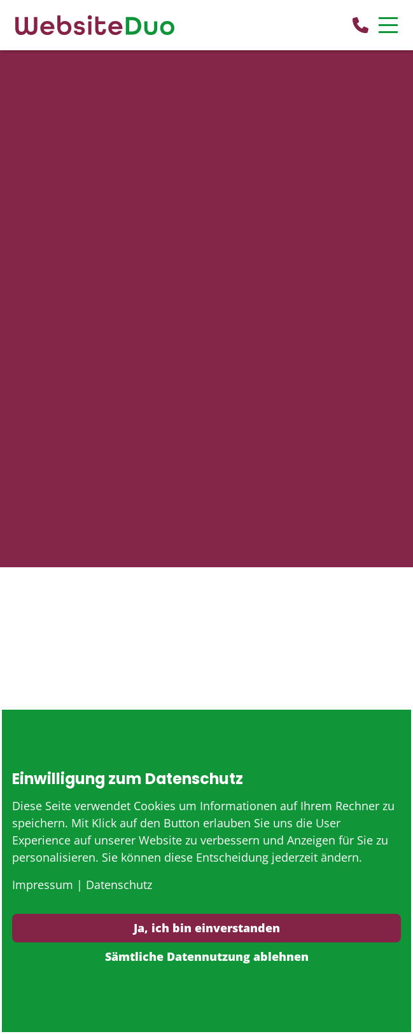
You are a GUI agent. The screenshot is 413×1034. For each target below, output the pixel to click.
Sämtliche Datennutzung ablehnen (207, 956)
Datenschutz (119, 884)
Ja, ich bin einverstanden (207, 927)
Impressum (42, 884)
